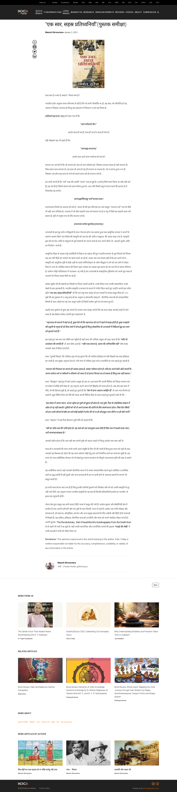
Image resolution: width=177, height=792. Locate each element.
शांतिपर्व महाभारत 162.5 (55, 116)
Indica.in (42, 3)
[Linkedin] (35, 56)
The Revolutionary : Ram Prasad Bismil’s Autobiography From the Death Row (94, 522)
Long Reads (76, 10)
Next (155, 585)
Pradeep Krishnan (72, 700)
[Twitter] (35, 51)
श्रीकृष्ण (32, 722)
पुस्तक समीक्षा (23, 722)
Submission (150, 10)
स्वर (57, 722)
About (141, 10)
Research (98, 10)
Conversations (62, 10)
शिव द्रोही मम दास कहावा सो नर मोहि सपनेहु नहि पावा (40, 769)
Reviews (125, 10)
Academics (65, 3)
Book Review (66, 722)
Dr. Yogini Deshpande (25, 638)
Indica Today (70, 638)
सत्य (38, 722)
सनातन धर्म (45, 722)
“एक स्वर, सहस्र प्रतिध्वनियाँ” (60, 293)
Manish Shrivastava (67, 563)
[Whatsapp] (35, 42)
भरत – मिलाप (72, 769)
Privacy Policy (44, 788)
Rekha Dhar (22, 694)
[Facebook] (35, 47)
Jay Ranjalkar (119, 638)
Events (54, 3)
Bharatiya (88, 10)
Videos (133, 10)
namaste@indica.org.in (151, 788)
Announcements (112, 10)
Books (75, 3)
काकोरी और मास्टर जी (123, 769)
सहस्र (53, 722)
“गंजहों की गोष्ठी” (121, 526)
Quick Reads (47, 10)
